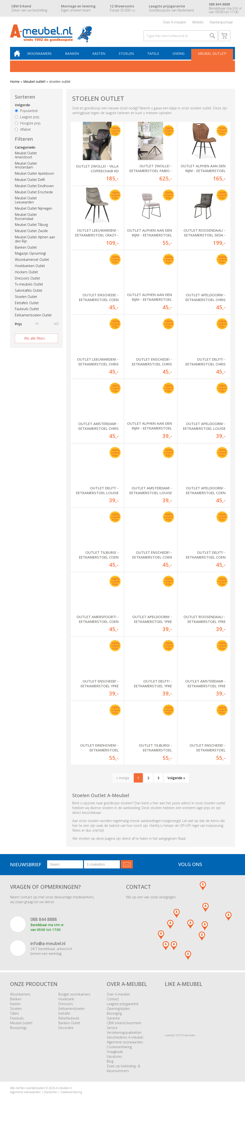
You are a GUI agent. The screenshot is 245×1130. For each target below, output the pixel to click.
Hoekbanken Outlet (30, 269)
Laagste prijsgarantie (123, 1007)
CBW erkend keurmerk (124, 1026)
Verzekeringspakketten (124, 1036)
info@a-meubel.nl (47, 947)
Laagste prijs (27, 120)
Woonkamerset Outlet (32, 263)
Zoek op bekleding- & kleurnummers (123, 1071)
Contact (113, 1002)
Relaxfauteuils (68, 1021)
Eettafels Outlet (27, 306)
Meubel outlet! (212, 56)
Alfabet (23, 132)
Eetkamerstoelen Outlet (33, 318)
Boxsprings (18, 1031)
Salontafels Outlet (28, 293)
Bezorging (114, 1016)
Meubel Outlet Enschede (34, 195)
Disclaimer (50, 1095)
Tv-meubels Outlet (29, 287)
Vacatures (114, 1059)
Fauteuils (17, 1021)
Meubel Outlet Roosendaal (26, 220)
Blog (110, 1064)
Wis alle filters (34, 341)
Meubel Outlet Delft (30, 183)
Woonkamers (42, 56)
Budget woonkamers (74, 997)
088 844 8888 (43, 922)
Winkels (198, 22)
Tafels (154, 56)
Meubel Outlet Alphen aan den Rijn (35, 242)
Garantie (113, 1021)
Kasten (100, 56)
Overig (179, 56)
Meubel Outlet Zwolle (31, 234)
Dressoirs (65, 1007)
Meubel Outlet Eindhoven (34, 189)
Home (15, 85)
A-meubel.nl (64, 1091)
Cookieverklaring (119, 1050)
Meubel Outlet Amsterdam (26, 168)
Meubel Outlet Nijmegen (33, 211)
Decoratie (65, 1031)
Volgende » (176, 781)
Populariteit (26, 114)
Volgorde (22, 108)
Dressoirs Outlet (27, 281)
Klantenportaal (221, 22)
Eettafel (64, 1016)
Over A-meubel (174, 22)
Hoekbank (66, 1002)
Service (112, 1031)
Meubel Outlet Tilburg (31, 228)
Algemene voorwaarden (125, 1045)
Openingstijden (118, 1012)
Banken (74, 56)
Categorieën (25, 150)
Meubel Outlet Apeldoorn (34, 177)
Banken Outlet (26, 250)
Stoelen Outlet (26, 300)
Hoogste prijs (28, 126)
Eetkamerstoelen (71, 1012)
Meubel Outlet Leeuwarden (26, 203)
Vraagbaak (115, 1055)
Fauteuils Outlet (27, 312)
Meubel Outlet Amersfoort (26, 158)
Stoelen (127, 56)
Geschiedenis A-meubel (125, 1040)
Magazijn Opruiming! (30, 257)
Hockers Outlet (26, 275)
